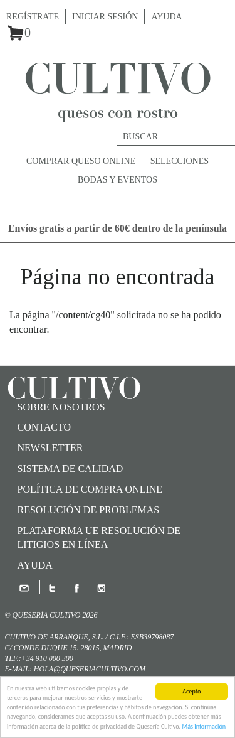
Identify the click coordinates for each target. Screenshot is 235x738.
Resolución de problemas (89, 510)
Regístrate (32, 16)
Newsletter (50, 447)
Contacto (44, 427)
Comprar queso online (80, 161)
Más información (204, 727)
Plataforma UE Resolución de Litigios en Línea (99, 537)
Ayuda (166, 16)
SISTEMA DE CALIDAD (70, 468)
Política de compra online (90, 489)
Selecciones (179, 161)
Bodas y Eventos (117, 179)
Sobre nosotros (61, 407)
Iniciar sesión (105, 16)
